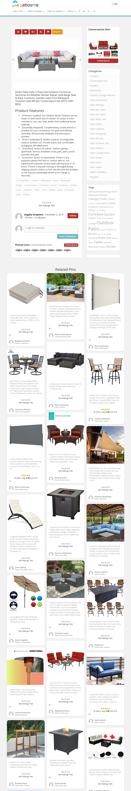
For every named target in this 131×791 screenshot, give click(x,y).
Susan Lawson (101, 572)
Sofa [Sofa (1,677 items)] (108, 238)
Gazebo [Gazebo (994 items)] (92, 218)
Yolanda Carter (62, 633)
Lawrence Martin (22, 409)
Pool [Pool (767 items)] (114, 229)
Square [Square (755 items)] (115, 238)
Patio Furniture (36, 11)
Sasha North (100, 720)
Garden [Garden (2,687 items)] (109, 214)
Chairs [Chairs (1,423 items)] (111, 199)
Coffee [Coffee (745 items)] (91, 203)
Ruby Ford (99, 645)
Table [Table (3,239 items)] (98, 242)
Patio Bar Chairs (98, 109)
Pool (44, 189)
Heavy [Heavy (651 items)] (104, 218)
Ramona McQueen (63, 334)
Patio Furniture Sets (99, 143)
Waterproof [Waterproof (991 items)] (94, 246)
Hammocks (95, 90)
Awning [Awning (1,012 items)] (91, 191)
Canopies (94, 76)
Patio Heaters (96, 148)
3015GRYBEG (22, 180)
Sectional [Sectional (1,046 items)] (92, 238)
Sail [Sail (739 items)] (104, 234)
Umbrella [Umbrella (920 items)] (107, 242)
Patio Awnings (97, 104)
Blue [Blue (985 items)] (97, 195)
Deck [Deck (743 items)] (111, 207)
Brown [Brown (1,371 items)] (103, 195)
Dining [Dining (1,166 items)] (91, 209)
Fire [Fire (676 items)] (96, 210)
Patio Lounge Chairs (100, 152)
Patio (37, 189)
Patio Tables (96, 167)
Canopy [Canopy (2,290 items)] (93, 199)
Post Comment (68, 236)
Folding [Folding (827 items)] (102, 210)
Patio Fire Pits (96, 138)
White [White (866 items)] (103, 247)
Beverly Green (61, 478)
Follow (72, 215)
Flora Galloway (101, 346)
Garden (73, 185)
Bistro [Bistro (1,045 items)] (115, 191)
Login (115, 3)
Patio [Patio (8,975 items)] (93, 229)
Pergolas (94, 176)
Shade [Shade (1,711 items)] (101, 238)
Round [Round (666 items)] (100, 234)
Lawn (18, 189)
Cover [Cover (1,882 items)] (112, 203)
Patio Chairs (96, 124)
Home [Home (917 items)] (110, 218)
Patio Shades (96, 157)
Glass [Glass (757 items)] (98, 218)
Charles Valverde (102, 419)
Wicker (26, 194)
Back (56, 180)
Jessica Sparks (21, 640)
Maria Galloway (22, 487)
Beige (19, 185)
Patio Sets (19, 11)
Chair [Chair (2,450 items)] (103, 199)
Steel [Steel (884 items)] (90, 242)
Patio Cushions (97, 128)
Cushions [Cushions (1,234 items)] (104, 206)
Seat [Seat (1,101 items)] (109, 234)
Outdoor (28, 189)
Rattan (52, 189)
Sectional (69, 189)
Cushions (43, 185)
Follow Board (71, 245)
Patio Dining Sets (98, 133)
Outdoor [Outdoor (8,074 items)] (105, 222)
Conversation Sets (41, 244)
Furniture (63, 185)
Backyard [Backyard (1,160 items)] (100, 191)
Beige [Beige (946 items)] (108, 191)
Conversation (30, 185)
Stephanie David (22, 341)
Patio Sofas (95, 162)
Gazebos (94, 85)
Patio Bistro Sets (98, 119)
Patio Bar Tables (98, 114)
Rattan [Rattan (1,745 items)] (92, 234)
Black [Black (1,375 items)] (91, 195)
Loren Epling (20, 567)
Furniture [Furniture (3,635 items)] (95, 214)
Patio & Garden (56, 11)
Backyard (65, 180)
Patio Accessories (98, 100)
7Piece (35, 180)
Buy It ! (57, 31)
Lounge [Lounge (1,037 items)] (92, 223)
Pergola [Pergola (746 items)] (102, 230)
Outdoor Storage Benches (102, 95)
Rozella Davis (21, 783)
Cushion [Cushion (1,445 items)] (93, 206)
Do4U (54, 185)
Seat (60, 189)
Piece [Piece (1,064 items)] (109, 229)
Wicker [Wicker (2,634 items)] (111, 246)
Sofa (18, 194)
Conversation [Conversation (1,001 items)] (101, 203)
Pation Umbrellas (98, 172)
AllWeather (46, 180)
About (72, 11)
